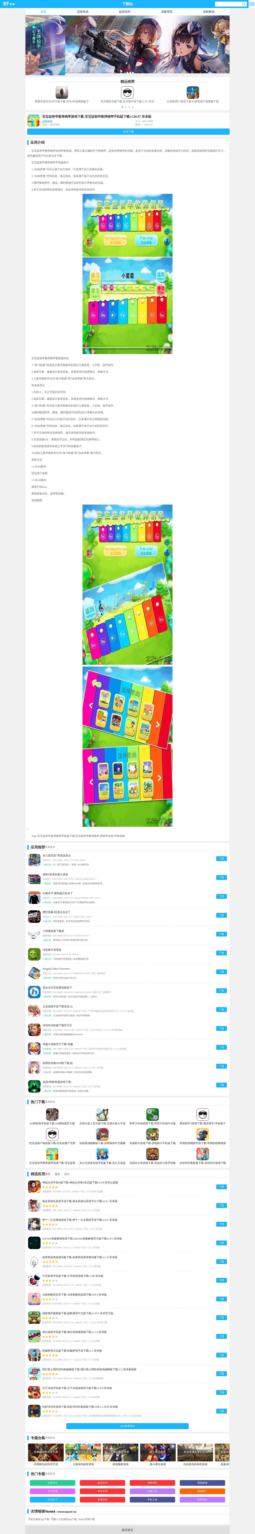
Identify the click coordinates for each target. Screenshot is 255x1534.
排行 (67, 1174)
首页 (43, 11)
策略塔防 (166, 11)
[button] (122, 107)
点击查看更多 (127, 1426)
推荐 (47, 1174)
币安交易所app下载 (38, 1519)
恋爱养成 (82, 11)
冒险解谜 (208, 11)
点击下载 (128, 131)
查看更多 (50, 847)
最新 (57, 1174)
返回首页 (127, 1530)
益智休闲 (124, 11)
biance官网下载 (86, 1519)
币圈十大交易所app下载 (64, 1519)
